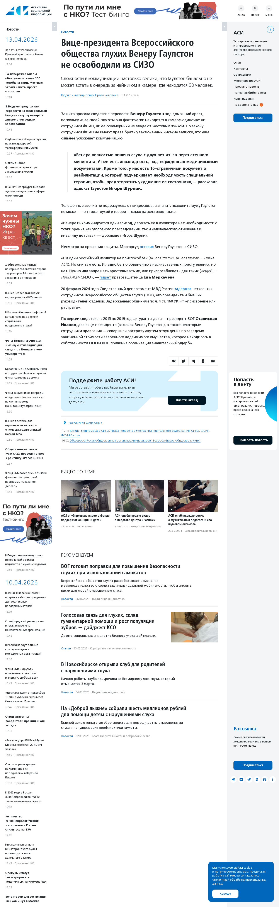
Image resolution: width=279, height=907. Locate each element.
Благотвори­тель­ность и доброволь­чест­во (212, 530)
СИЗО (195, 430)
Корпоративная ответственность (113, 648)
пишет (105, 277)
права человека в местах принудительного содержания (150, 430)
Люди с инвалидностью (77, 95)
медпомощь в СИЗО (95, 430)
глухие (75, 430)
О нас (237, 62)
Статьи (66, 648)
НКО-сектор (85, 526)
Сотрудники (242, 74)
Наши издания (243, 98)
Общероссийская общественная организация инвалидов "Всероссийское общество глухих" (135, 440)
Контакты (240, 68)
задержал (183, 288)
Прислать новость (246, 86)
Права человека (106, 95)
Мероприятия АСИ (246, 80)
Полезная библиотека (249, 92)
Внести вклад (186, 400)
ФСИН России (70, 435)
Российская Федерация (85, 422)
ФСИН (205, 430)
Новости (67, 32)
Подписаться (253, 118)
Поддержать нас (245, 104)
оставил (147, 247)
